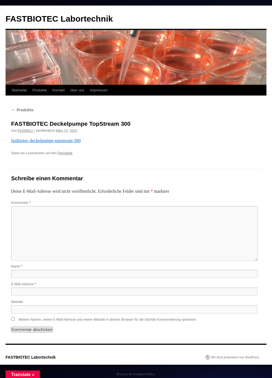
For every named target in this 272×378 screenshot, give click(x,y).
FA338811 (25, 131)
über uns (77, 90)
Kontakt (58, 90)
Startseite (19, 90)
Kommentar (21, 203)
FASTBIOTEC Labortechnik (59, 18)
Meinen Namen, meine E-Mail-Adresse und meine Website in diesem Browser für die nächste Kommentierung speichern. (108, 320)
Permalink (64, 153)
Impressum (99, 90)
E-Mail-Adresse (23, 284)
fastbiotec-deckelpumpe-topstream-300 (46, 140)
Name (16, 266)
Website (17, 302)
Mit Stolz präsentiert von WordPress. (235, 357)
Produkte (39, 90)
